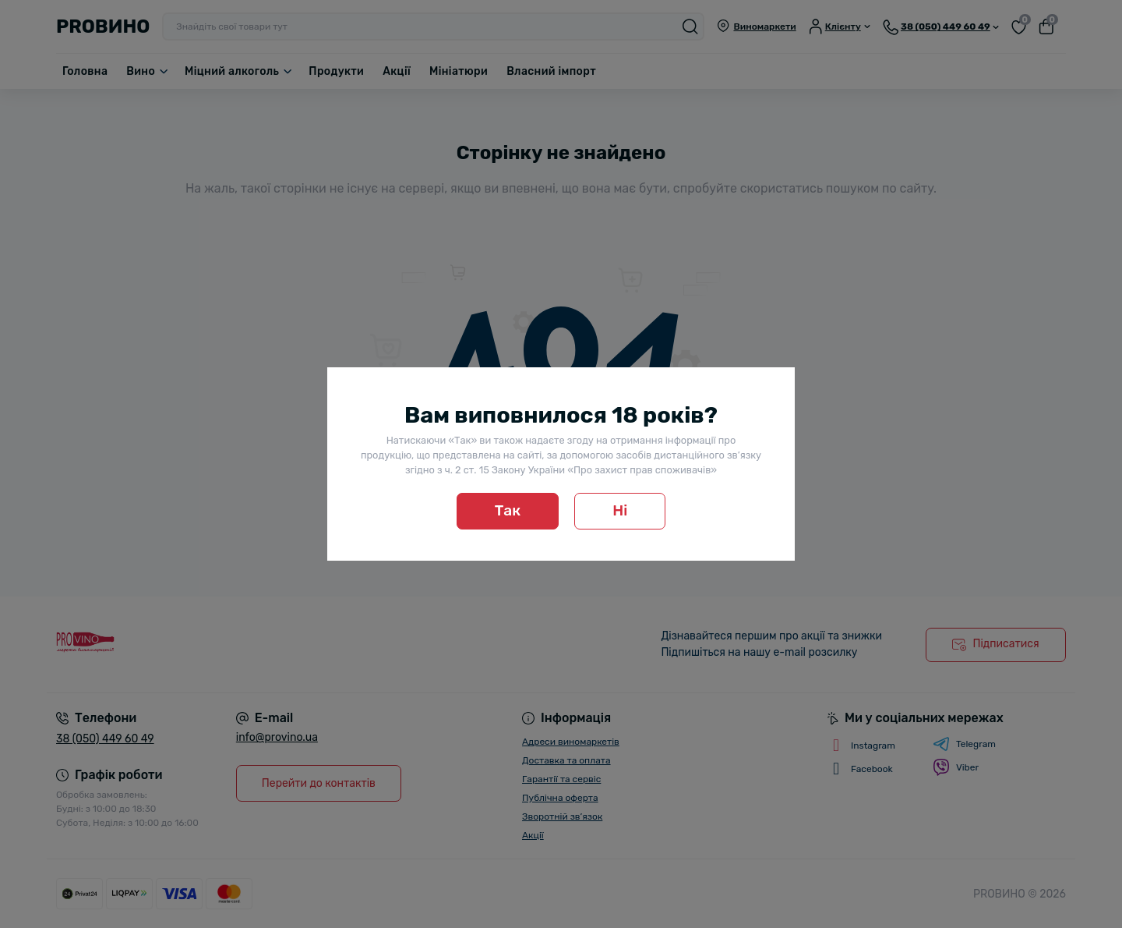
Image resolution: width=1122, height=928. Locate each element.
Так (508, 510)
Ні (619, 510)
